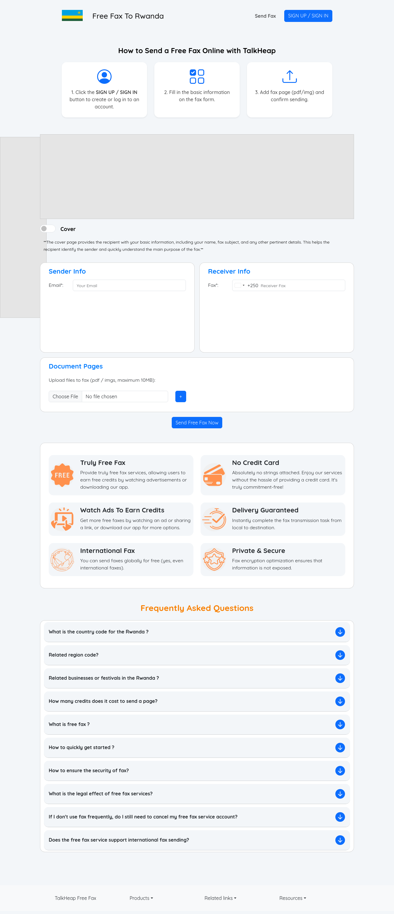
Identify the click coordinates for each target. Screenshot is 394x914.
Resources (291, 898)
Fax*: (213, 285)
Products (139, 898)
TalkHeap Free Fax (75, 898)
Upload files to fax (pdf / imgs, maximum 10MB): (102, 380)
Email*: (56, 285)
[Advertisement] (23, 227)
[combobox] (245, 285)
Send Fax (265, 16)
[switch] (48, 228)
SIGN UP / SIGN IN (308, 16)
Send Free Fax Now (197, 423)
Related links (219, 898)
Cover (68, 229)
